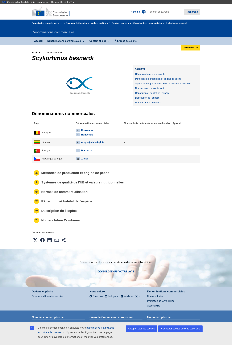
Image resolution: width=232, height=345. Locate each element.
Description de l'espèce (147, 98)
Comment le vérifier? (62, 2)
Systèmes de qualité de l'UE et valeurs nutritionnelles (163, 83)
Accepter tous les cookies (141, 328)
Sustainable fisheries (76, 23)
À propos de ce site (126, 41)
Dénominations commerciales (147, 23)
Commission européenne (44, 23)
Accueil (38, 41)
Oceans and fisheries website (47, 296)
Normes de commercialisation (150, 88)
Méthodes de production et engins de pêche (158, 79)
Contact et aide (97, 41)
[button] (35, 240)
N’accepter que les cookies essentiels (180, 328)
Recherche (192, 12)
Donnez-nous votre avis (116, 271)
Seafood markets (120, 23)
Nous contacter (155, 296)
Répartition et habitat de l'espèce (152, 93)
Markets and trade (99, 23)
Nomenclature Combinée (148, 102)
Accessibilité (153, 305)
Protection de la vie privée (160, 301)
